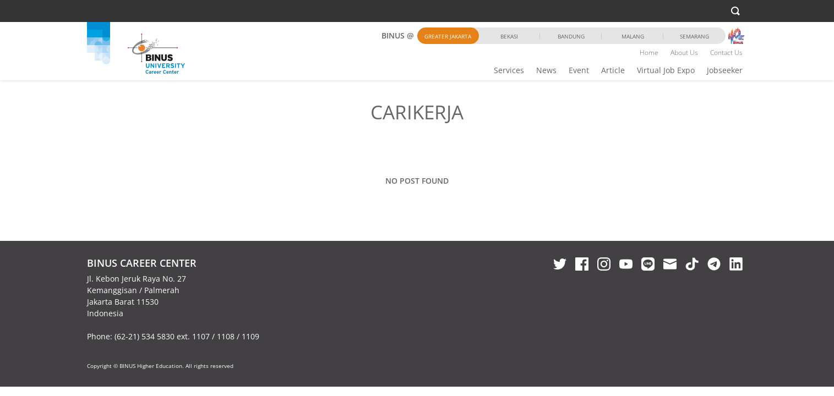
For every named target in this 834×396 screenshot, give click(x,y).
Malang (633, 36)
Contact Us (726, 52)
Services (509, 70)
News (546, 70)
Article (613, 70)
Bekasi (509, 36)
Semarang (694, 36)
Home (649, 52)
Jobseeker (725, 70)
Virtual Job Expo (666, 70)
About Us (684, 52)
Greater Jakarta (447, 36)
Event (579, 70)
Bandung (571, 36)
